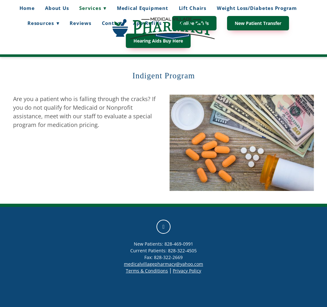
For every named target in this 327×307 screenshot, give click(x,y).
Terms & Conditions (147, 271)
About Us (57, 8)
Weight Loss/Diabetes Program (257, 8)
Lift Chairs (192, 8)
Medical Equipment (142, 8)
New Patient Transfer (258, 23)
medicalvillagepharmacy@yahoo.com (163, 264)
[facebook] (163, 227)
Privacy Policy (187, 271)
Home (26, 8)
